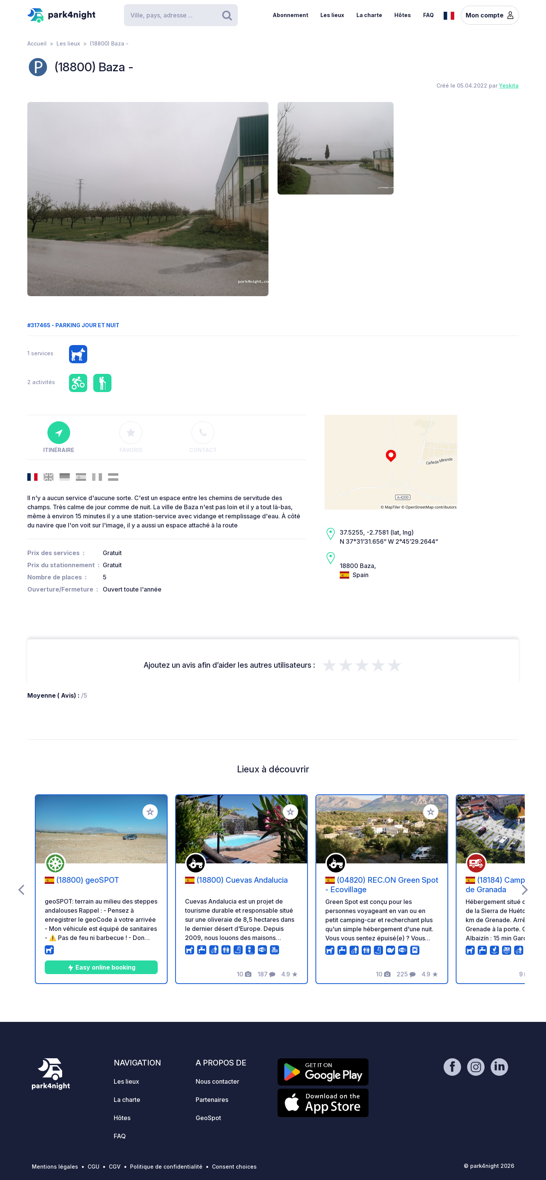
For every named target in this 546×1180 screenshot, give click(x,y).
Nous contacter (217, 1081)
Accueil (37, 43)
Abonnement (290, 15)
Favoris (131, 437)
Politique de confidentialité (166, 1166)
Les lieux (332, 15)
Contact (203, 437)
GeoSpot (208, 1118)
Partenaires (212, 1099)
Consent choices (234, 1166)
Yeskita (509, 85)
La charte (369, 15)
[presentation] (21, 889)
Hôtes (402, 15)
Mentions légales (55, 1166)
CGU (93, 1166)
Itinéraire (58, 437)
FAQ (428, 15)
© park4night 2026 (489, 1166)
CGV (115, 1166)
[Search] (181, 15)
